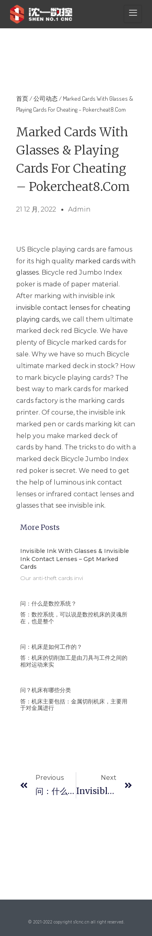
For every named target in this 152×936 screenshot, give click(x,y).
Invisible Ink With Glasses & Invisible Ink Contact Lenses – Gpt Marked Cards (74, 558)
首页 (22, 98)
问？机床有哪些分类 (45, 690)
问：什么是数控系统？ (48, 603)
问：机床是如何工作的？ (51, 646)
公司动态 (45, 98)
